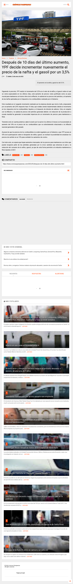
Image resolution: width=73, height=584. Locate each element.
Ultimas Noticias (22, 58)
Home (3, 58)
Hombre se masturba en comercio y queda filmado (27, 473)
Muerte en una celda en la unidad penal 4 (22, 345)
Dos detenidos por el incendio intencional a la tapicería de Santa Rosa (34, 524)
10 (7, 546)
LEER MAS (24, 326)
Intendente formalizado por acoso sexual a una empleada (29, 396)
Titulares (11, 58)
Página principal (20, 573)
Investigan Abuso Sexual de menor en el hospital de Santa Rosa (32, 448)
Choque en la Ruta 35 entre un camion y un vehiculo (27, 550)
